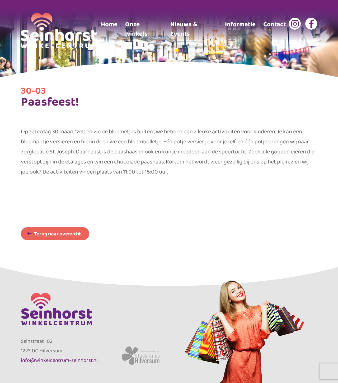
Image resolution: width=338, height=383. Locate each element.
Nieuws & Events (183, 28)
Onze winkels (136, 28)
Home (109, 24)
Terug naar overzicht (57, 234)
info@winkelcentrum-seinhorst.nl (59, 360)
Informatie (240, 24)
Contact (274, 24)
